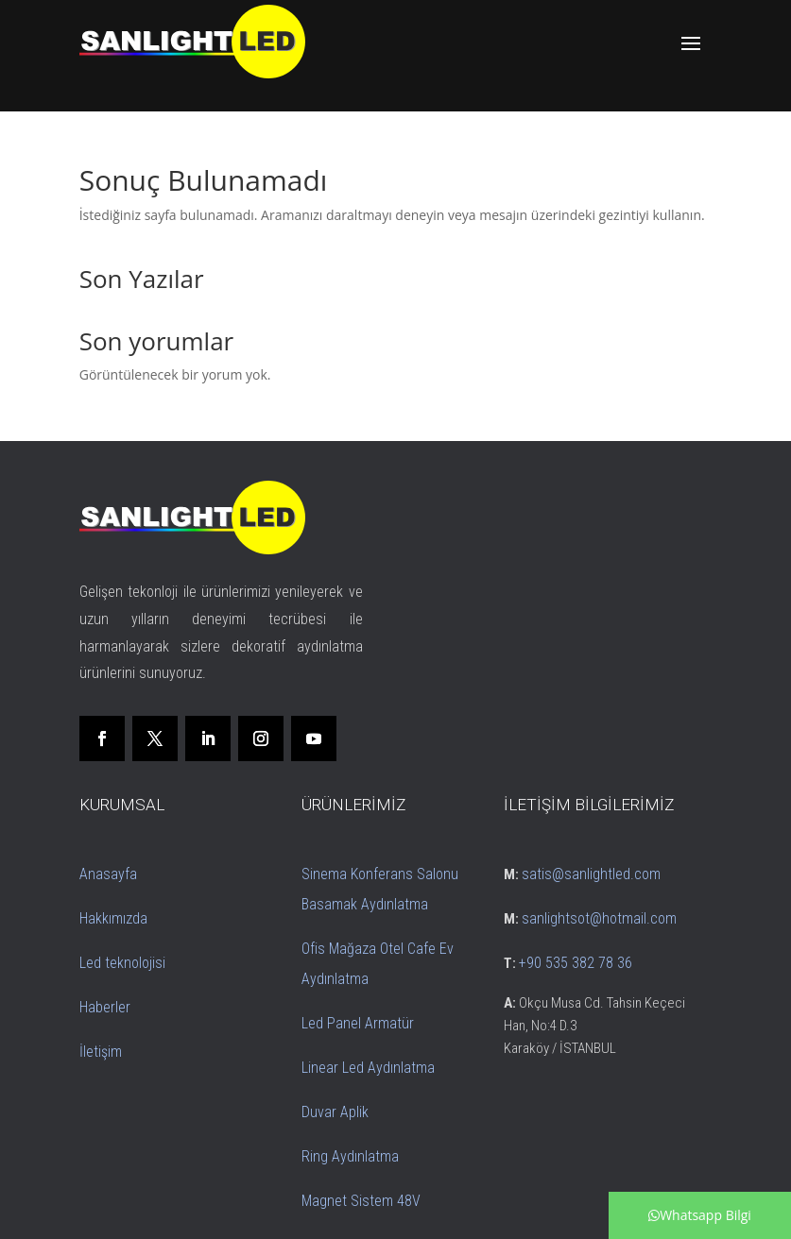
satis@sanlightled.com (591, 874)
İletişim (100, 1052)
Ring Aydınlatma (350, 1156)
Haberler (104, 1007)
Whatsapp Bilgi (699, 1215)
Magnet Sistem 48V (361, 1201)
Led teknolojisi (122, 963)
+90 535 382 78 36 (575, 963)
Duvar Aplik (335, 1112)
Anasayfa (108, 874)
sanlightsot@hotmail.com (599, 918)
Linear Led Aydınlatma (368, 1068)
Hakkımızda (113, 918)
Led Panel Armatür (357, 1023)
